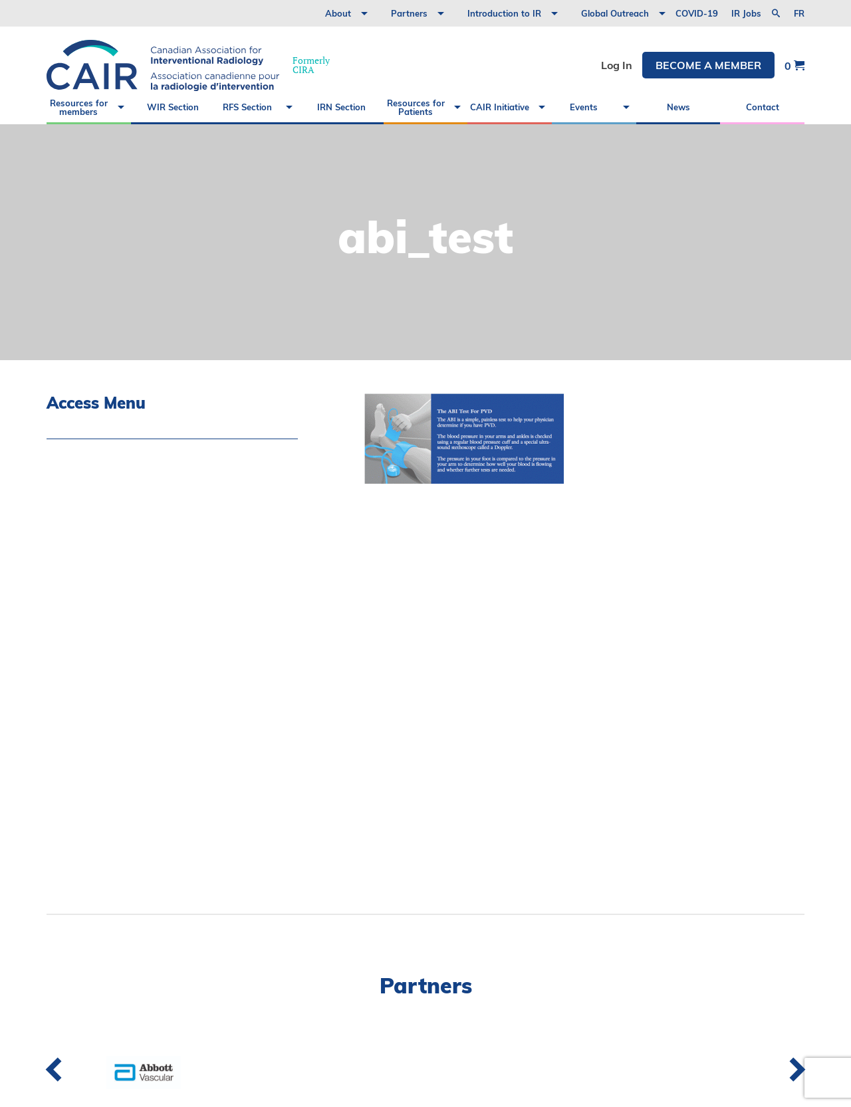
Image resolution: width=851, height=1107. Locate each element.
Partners (409, 13)
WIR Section (173, 107)
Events (584, 107)
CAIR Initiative (499, 107)
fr (799, 13)
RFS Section (247, 107)
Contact (762, 107)
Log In (616, 65)
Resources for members (79, 107)
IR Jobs (746, 13)
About (338, 13)
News (678, 107)
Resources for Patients (416, 107)
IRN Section (341, 107)
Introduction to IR (504, 13)
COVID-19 (696, 13)
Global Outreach (615, 13)
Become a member (708, 65)
